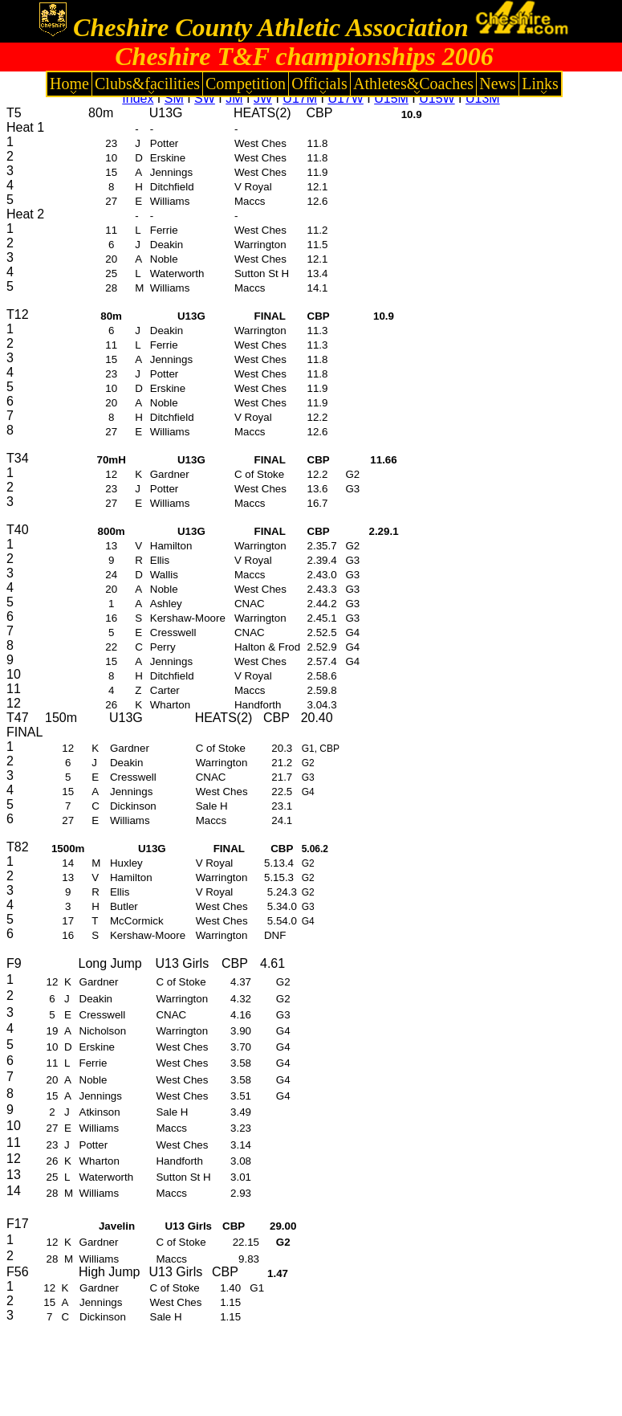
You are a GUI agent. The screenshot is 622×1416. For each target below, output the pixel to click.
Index (137, 98)
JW (263, 98)
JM (234, 98)
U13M (482, 98)
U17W (345, 98)
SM (174, 98)
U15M (391, 98)
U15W (436, 98)
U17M (300, 98)
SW (204, 98)
